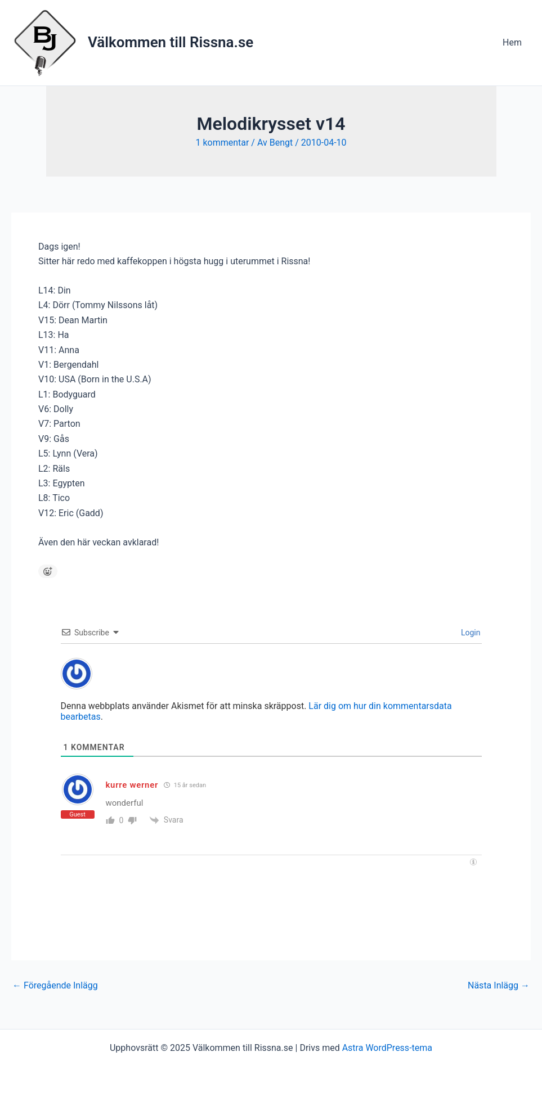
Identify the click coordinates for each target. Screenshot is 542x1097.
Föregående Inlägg (55, 985)
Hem (512, 42)
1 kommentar (222, 142)
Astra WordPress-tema (387, 1047)
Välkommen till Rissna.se (170, 42)
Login (470, 632)
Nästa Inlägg (499, 985)
